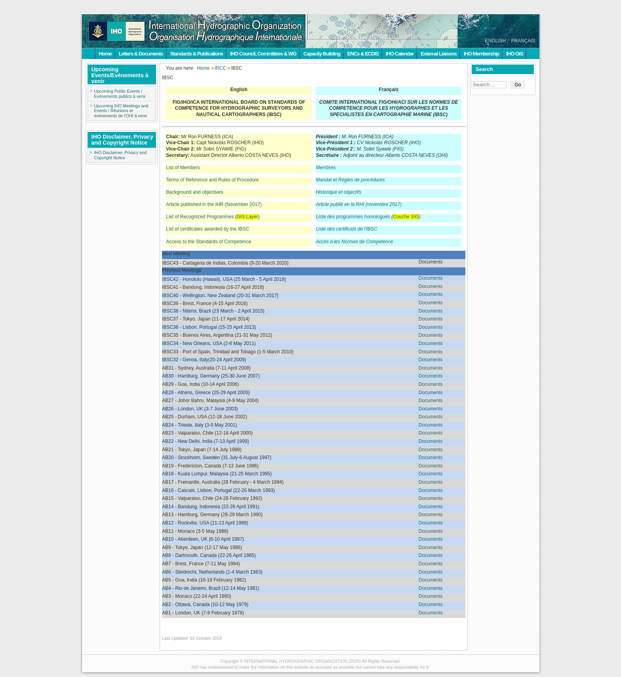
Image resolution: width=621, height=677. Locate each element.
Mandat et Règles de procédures (350, 180)
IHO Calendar (399, 54)
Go (517, 85)
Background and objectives (194, 192)
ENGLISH (495, 41)
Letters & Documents (141, 54)
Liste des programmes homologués (353, 216)
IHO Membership (481, 54)
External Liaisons (439, 54)
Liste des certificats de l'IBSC (346, 229)
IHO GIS (514, 54)
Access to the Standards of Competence (208, 241)
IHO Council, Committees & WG (263, 54)
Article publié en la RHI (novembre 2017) (359, 204)
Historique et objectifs (338, 192)
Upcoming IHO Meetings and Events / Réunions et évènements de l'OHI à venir (121, 110)
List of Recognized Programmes (200, 216)
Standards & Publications (196, 54)
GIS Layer (247, 216)
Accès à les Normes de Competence (354, 241)
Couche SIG (406, 216)
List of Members (183, 167)
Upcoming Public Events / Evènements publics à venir (120, 94)
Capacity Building (321, 54)
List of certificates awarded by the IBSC (207, 229)
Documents (431, 278)
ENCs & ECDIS (363, 54)
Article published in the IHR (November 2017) (213, 204)
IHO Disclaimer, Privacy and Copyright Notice (120, 155)
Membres (325, 167)
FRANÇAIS (523, 41)
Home (105, 54)
